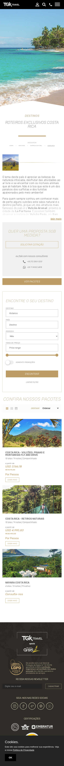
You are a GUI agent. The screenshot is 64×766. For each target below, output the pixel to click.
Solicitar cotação (32, 244)
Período (10, 331)
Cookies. (12, 742)
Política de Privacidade (23, 750)
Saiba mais (12, 480)
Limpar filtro (32, 382)
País (8, 320)
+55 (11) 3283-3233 (34, 262)
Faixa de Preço (13, 343)
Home (11, 145)
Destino (10, 308)
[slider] (7, 355)
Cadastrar (53, 686)
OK (10, 757)
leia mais (56, 219)
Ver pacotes (32, 281)
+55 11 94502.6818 (34, 267)
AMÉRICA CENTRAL (36, 145)
